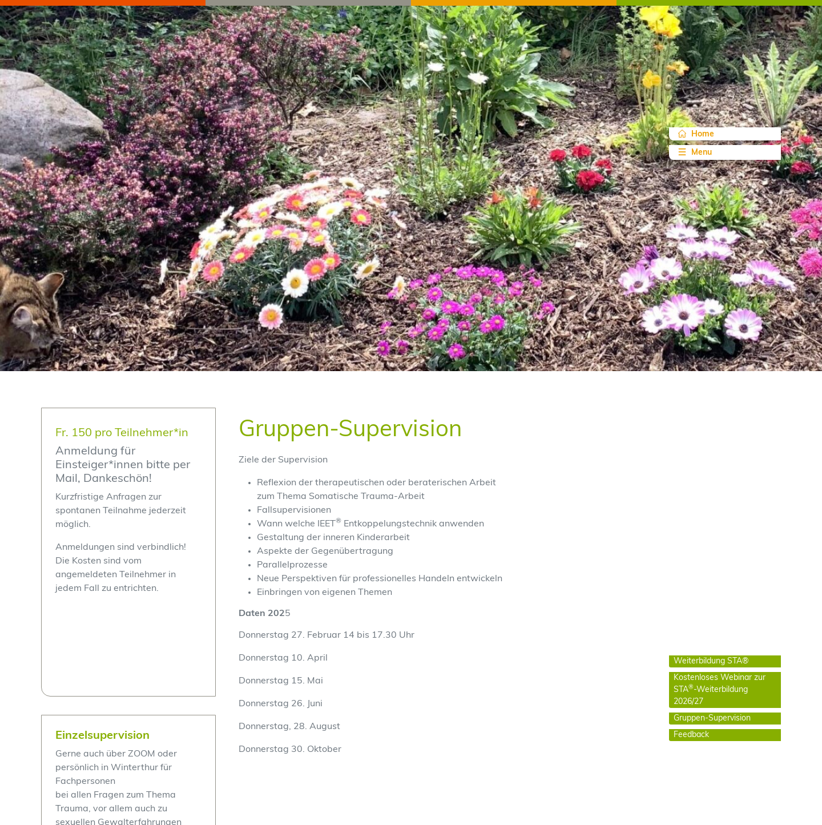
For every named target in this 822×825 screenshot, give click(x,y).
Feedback (691, 735)
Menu (694, 152)
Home (696, 134)
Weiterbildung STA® (711, 661)
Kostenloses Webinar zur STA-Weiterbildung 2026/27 (719, 690)
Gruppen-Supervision (712, 718)
